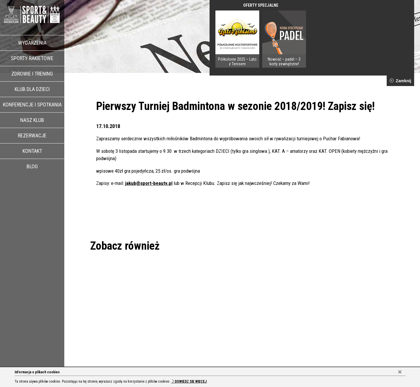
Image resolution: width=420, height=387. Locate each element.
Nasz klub (32, 120)
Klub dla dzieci (32, 89)
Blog (32, 166)
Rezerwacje (32, 135)
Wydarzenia (32, 43)
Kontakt (32, 151)
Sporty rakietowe (32, 58)
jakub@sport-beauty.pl (148, 183)
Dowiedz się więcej (189, 381)
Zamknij (400, 80)
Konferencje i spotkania (32, 104)
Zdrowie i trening (32, 74)
